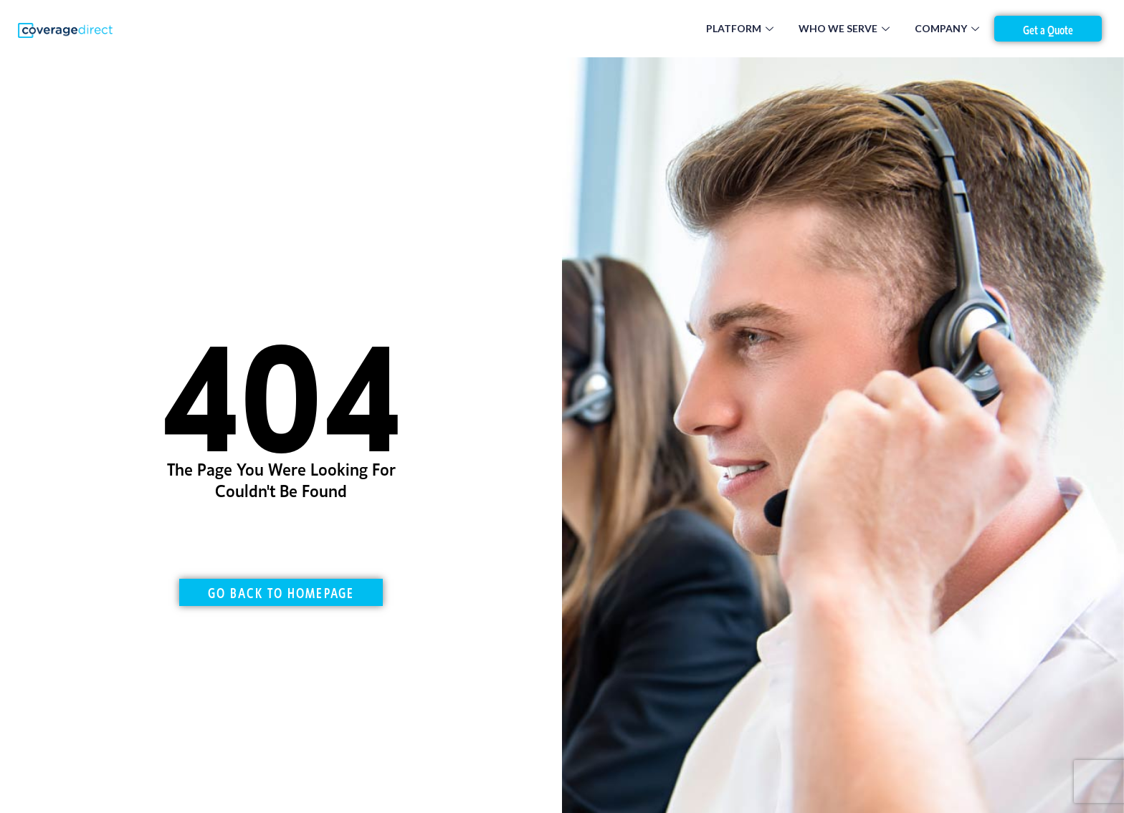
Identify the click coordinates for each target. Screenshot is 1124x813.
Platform (741, 28)
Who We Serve (846, 28)
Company (949, 28)
